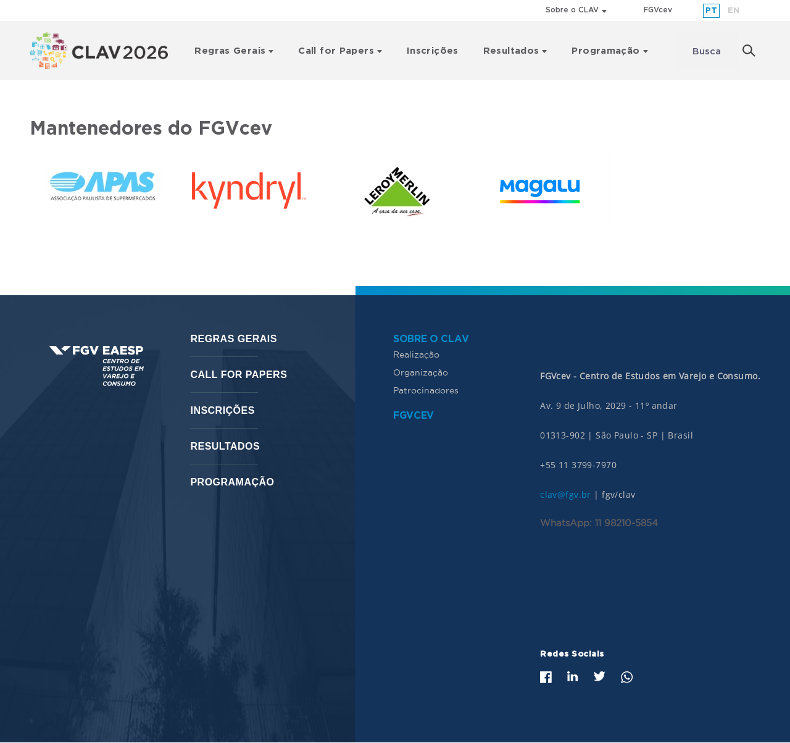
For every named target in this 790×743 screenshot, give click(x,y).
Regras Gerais (229, 51)
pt (711, 10)
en (733, 10)
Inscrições (433, 51)
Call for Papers (336, 51)
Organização (420, 372)
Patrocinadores (426, 390)
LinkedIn (572, 676)
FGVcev (658, 10)
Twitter (599, 676)
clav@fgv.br (565, 494)
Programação (605, 51)
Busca (706, 52)
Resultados (511, 51)
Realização (416, 354)
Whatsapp (627, 677)
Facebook (546, 677)
